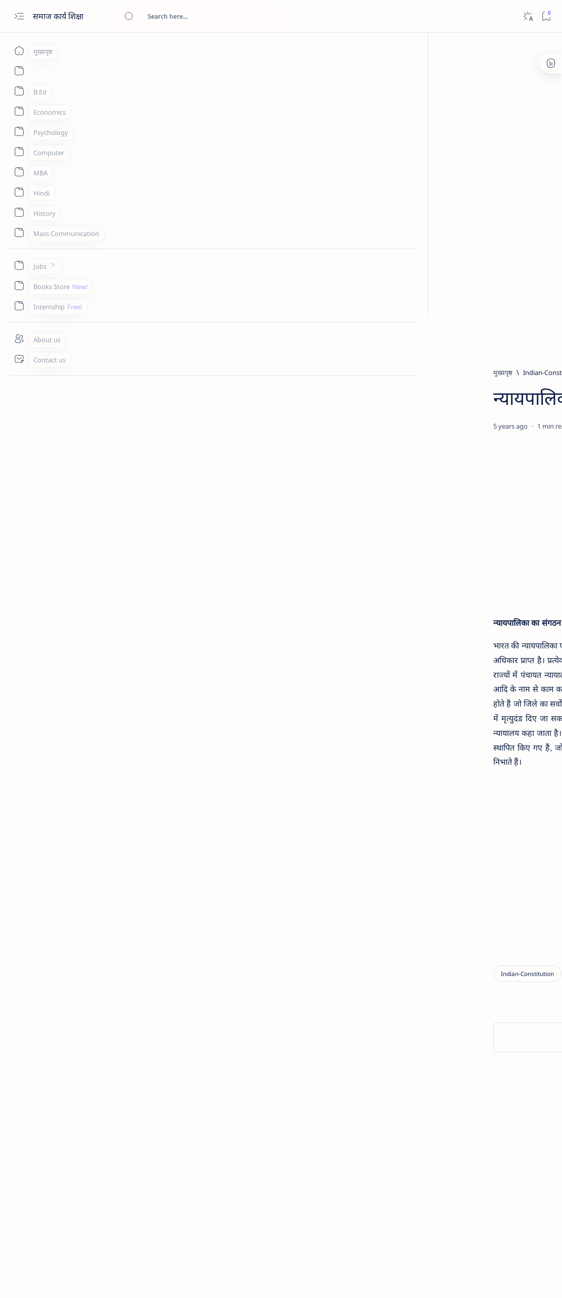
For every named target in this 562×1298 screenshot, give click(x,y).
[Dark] (527, 16)
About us (423, 974)
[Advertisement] (300, 115)
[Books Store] (19, 285)
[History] (19, 212)
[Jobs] (19, 265)
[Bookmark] (546, 16)
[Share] (372, 450)
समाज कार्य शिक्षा (59, 16)
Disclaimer (461, 974)
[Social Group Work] (449, 771)
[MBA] (19, 172)
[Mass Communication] (19, 232)
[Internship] (19, 306)
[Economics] (19, 111)
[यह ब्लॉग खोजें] (199, 16)
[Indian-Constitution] (108, 372)
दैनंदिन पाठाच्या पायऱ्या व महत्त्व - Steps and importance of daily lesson (487, 396)
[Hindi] (19, 192)
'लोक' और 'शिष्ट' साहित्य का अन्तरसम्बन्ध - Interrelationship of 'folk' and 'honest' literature (487, 502)
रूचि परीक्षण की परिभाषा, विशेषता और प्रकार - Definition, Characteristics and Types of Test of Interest (486, 447)
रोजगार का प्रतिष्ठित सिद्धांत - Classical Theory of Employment (486, 552)
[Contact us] (19, 359)
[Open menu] (19, 16)
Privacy (497, 974)
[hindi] (454, 477)
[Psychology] (19, 131)
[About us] (19, 339)
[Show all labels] (432, 794)
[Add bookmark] (345, 450)
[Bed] (461, 377)
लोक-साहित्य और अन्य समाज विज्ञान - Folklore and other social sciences (483, 601)
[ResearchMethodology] (486, 422)
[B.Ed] (19, 91)
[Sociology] (489, 670)
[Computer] (19, 152)
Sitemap (530, 974)
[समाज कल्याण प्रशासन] (450, 720)
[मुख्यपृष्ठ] (19, 50)
